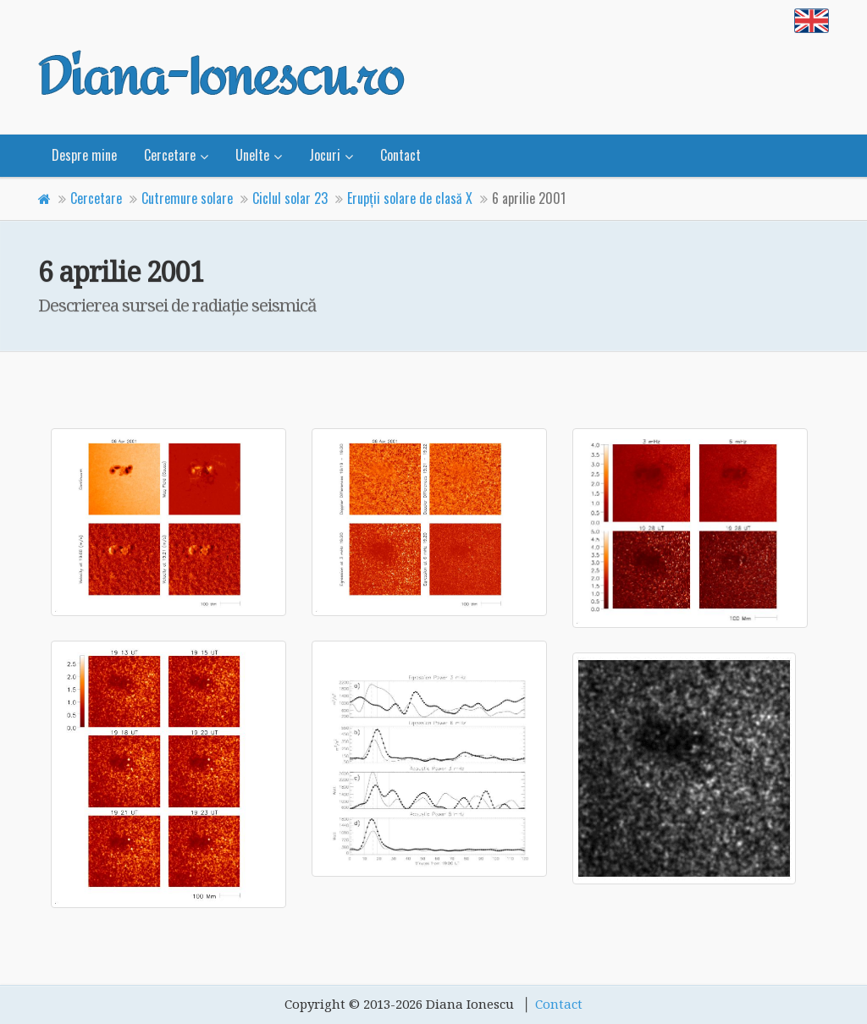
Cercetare (170, 155)
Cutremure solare (187, 198)
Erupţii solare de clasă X (409, 198)
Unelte (252, 155)
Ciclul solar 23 (290, 198)
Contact (400, 155)
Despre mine (84, 155)
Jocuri (324, 155)
